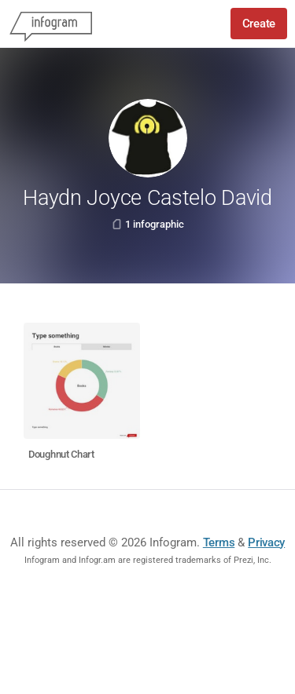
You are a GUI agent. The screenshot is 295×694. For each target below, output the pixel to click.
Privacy (266, 542)
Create (258, 23)
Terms (219, 542)
